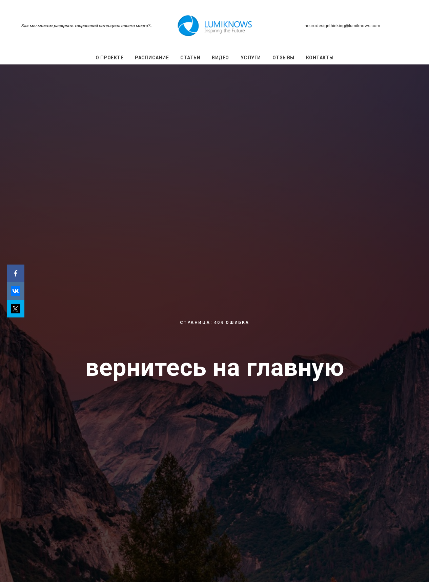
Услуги (251, 57)
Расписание (152, 57)
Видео (220, 57)
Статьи (190, 57)
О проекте (110, 57)
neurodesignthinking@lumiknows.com (342, 25)
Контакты (320, 57)
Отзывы (283, 57)
